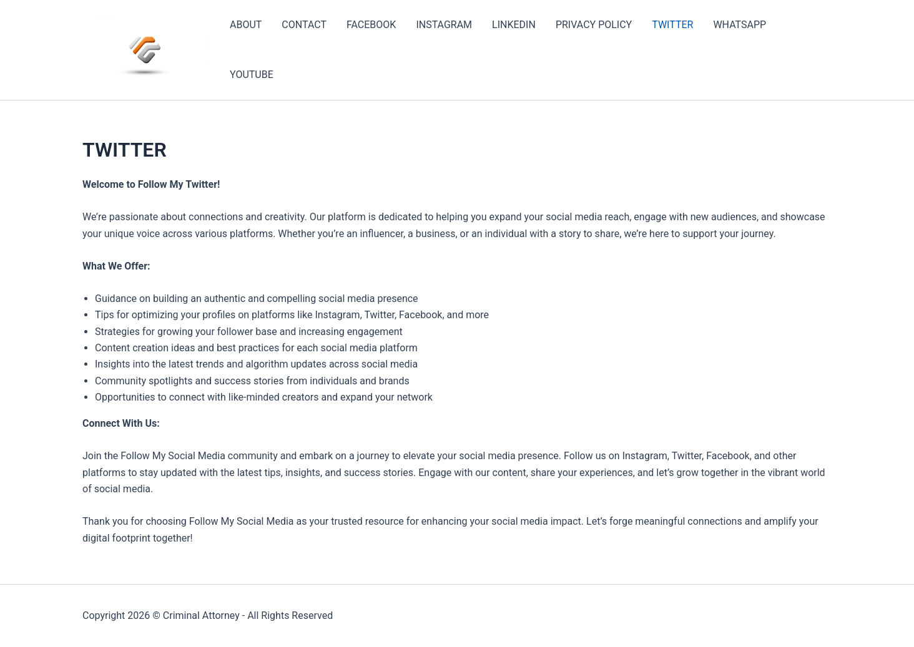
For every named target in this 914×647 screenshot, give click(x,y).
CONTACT (304, 25)
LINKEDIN (514, 25)
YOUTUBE (251, 74)
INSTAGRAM (444, 25)
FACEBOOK (371, 25)
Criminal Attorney (201, 615)
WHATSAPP (739, 25)
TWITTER (672, 25)
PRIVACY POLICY (594, 25)
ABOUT (246, 25)
